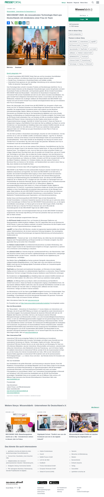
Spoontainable (74, 49)
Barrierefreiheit (76, 459)
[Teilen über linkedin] (24, 22)
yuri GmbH (94, 49)
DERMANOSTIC (74, 57)
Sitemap (59, 491)
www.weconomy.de (33, 300)
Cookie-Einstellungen (83, 491)
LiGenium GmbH (74, 61)
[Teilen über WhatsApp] (16, 22)
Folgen (84, 19)
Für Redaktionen (62, 487)
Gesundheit (75, 468)
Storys (64, 2)
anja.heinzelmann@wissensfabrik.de (17, 391)
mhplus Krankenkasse (46, 450)
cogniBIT (94, 42)
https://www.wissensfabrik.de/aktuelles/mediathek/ (35, 303)
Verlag (73, 465)
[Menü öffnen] (97, 2)
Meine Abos (84, 2)
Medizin (74, 456)
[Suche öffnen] (93, 2)
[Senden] (27, 22)
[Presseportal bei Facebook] (14, 487)
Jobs (78, 489)
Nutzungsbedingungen (43, 489)
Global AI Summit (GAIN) (47, 471)
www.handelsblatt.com (13, 379)
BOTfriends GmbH (75, 45)
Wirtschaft (90, 65)
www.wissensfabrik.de (31, 332)
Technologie (73, 65)
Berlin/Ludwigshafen (13, 73)
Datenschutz (41, 491)
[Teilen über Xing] (20, 22)
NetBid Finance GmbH (46, 456)
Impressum (40, 487)
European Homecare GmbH (48, 468)
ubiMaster (72, 53)
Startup (82, 65)
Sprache (74, 450)
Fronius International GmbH (48, 465)
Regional (76, 2)
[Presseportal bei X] (16, 487)
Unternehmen (84, 42)
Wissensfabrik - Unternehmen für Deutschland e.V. (21, 11)
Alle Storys (84, 15)
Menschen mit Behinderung (79, 453)
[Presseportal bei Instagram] (19, 487)
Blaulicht (69, 2)
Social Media (41, 493)
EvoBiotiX (42, 462)
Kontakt (79, 487)
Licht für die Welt (44, 459)
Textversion (60, 489)
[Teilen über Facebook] (8, 22)
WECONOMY (74, 42)
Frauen (85, 45)
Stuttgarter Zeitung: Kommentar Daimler (19, 465)
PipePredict (84, 49)
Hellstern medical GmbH (85, 53)
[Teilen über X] (12, 22)
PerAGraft (85, 57)
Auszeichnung (86, 61)
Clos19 (42, 453)
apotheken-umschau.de (78, 471)
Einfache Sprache (77, 462)
